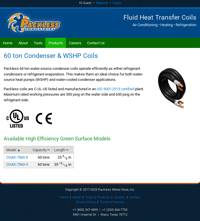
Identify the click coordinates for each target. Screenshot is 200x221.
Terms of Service (112, 202)
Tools (38, 43)
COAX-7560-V (17, 164)
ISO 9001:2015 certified (115, 89)
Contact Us (96, 43)
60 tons (44, 157)
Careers (75, 43)
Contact (134, 197)
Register (102, 3)
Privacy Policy (86, 202)
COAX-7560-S (17, 157)
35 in (62, 164)
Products (56, 43)
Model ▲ (13, 150)
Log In (117, 3)
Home (7, 43)
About (23, 43)
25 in (64, 157)
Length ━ (61, 150)
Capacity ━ (41, 150)
